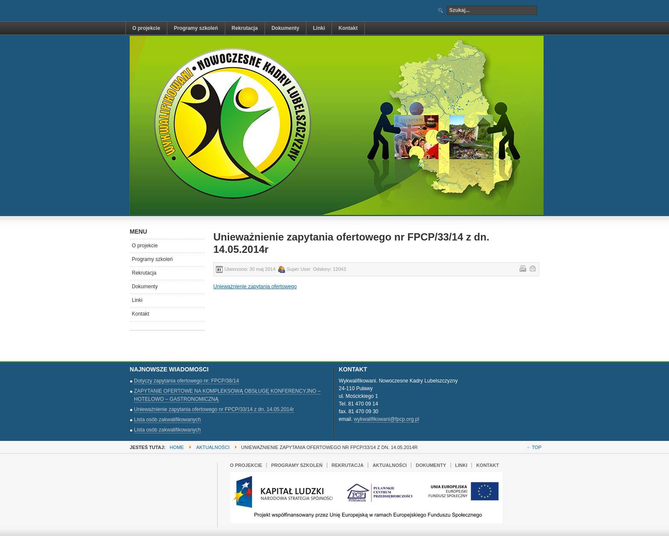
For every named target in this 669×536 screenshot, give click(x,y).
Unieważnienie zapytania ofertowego (255, 287)
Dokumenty (145, 287)
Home (177, 447)
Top (536, 447)
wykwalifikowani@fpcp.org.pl (386, 419)
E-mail (532, 268)
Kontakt (140, 314)
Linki (137, 300)
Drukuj (522, 268)
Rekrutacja (144, 273)
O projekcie (145, 246)
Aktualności (213, 447)
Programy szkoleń (152, 259)
